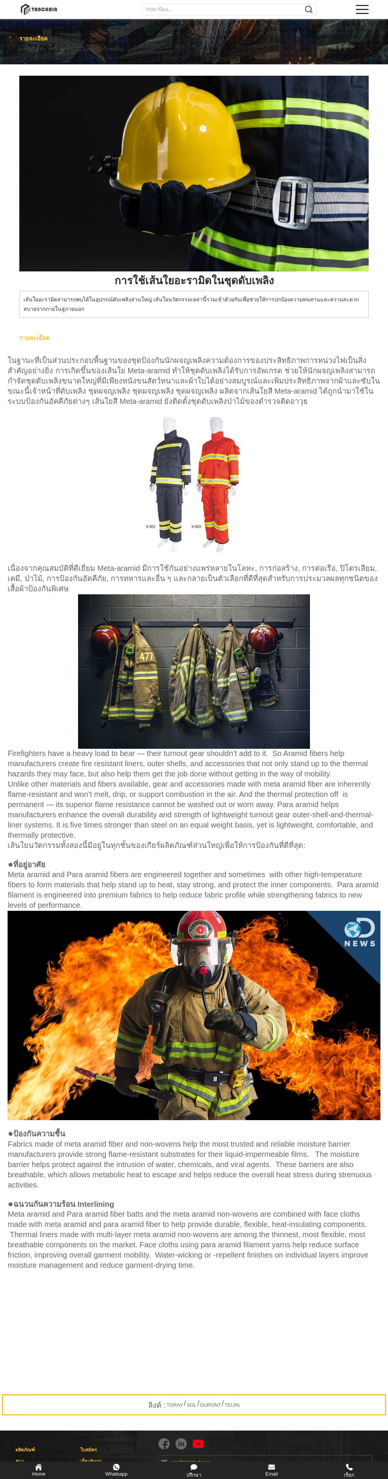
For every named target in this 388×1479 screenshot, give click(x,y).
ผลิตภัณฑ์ (25, 1450)
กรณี (61, 49)
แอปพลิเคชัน (32, 49)
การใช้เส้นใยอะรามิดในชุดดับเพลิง (112, 49)
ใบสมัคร (88, 1450)
